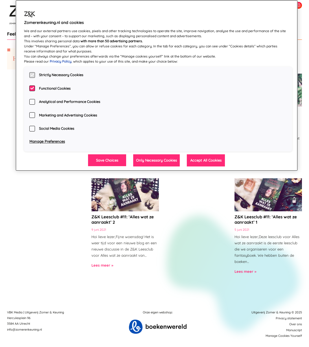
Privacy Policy (60, 61)
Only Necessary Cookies (156, 160)
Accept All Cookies (206, 160)
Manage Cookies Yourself (284, 336)
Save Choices (107, 160)
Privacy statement (289, 318)
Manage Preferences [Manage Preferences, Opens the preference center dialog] (47, 141)
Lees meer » (102, 265)
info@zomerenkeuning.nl (24, 329)
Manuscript (294, 330)
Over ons (295, 324)
